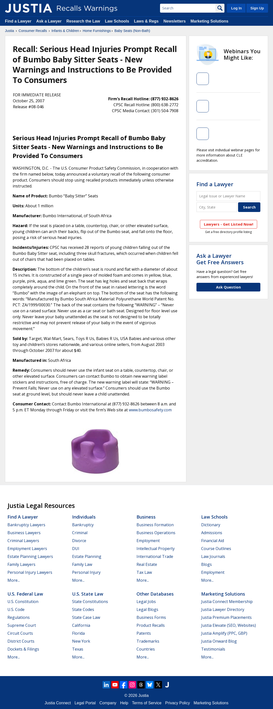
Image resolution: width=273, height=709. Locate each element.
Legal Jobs (146, 601)
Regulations (18, 617)
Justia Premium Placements (226, 617)
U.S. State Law (87, 594)
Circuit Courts (20, 633)
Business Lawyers (24, 532)
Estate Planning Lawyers (30, 556)
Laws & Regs (146, 21)
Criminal (79, 532)
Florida (78, 633)
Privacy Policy (177, 703)
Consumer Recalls (33, 31)
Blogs (206, 564)
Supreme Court (21, 625)
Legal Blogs (147, 609)
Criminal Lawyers (23, 540)
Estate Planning (86, 556)
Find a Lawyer (18, 21)
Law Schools (117, 21)
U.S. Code (16, 609)
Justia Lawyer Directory (222, 609)
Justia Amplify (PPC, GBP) (224, 633)
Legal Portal (85, 703)
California (81, 625)
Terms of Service (147, 703)
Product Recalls (150, 625)
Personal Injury (86, 572)
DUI (75, 548)
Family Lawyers (21, 564)
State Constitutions (90, 601)
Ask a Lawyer (49, 21)
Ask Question (228, 287)
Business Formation (155, 524)
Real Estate (146, 564)
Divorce (79, 540)
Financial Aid (212, 540)
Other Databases (155, 594)
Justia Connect (58, 703)
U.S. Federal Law (25, 594)
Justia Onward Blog (219, 641)
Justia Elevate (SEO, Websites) (228, 625)
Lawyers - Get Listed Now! (228, 224)
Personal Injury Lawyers (29, 572)
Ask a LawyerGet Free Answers (220, 259)
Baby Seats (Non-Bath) (132, 31)
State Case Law (86, 617)
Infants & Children (65, 31)
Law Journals (213, 556)
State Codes (83, 609)
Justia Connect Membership (227, 601)
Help (124, 703)
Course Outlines (216, 548)
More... (13, 580)
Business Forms (151, 617)
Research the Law (83, 21)
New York (81, 641)
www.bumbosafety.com (150, 410)
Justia (9, 31)
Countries (145, 649)
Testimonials (213, 649)
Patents (143, 633)
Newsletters (175, 21)
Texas (77, 649)
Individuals (84, 517)
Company (107, 703)
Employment (148, 540)
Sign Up (257, 8)
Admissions (211, 532)
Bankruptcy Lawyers (26, 524)
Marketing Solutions (209, 21)
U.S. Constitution (22, 601)
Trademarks (147, 641)
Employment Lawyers (27, 548)
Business (146, 517)
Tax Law (144, 572)
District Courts (20, 641)
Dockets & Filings (23, 649)
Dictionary (210, 524)
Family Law (82, 564)
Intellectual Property (155, 548)
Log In (236, 8)
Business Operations (155, 532)
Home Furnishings (97, 31)
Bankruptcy (83, 524)
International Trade (154, 556)
